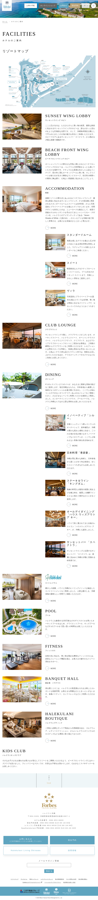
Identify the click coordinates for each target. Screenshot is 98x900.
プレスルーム (24, 879)
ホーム (5, 21)
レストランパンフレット (47, 879)
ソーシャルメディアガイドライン (52, 882)
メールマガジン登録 (49, 861)
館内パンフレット (34, 879)
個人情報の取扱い (83, 879)
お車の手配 (30, 5)
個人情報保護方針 (59, 879)
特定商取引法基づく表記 (69, 882)
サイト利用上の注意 (71, 879)
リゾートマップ (14, 879)
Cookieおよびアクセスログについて (32, 882)
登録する (49, 871)
